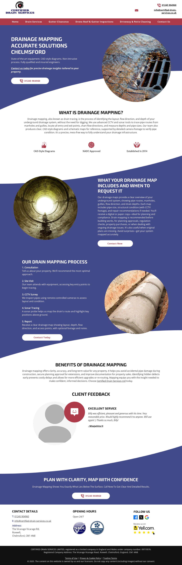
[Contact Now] (115, 243)
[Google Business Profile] (147, 517)
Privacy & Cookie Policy (90, 558)
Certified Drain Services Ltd (111, 381)
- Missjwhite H (95, 426)
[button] (33, 21)
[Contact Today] (42, 337)
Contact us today (20, 68)
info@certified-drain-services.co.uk (32, 521)
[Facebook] (135, 517)
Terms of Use (71, 558)
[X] (141, 517)
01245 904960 (169, 5)
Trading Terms (110, 558)
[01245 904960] (30, 81)
